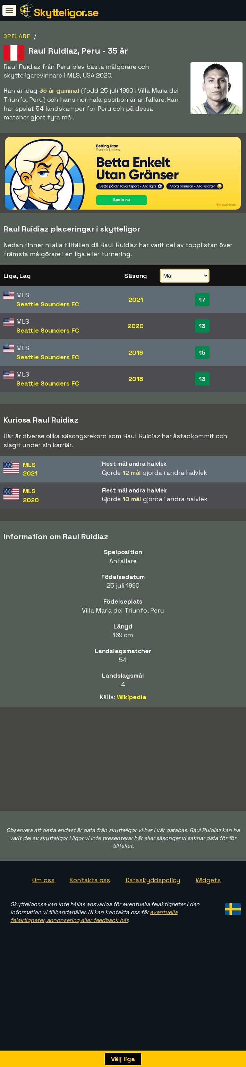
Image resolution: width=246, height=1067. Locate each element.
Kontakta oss (89, 906)
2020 (136, 326)
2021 (135, 300)
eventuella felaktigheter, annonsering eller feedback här (93, 941)
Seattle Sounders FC (47, 304)
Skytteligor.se (66, 12)
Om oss (43, 906)
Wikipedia (131, 697)
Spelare (17, 36)
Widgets (208, 906)
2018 (135, 379)
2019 (135, 352)
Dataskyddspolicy (152, 906)
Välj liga (123, 1059)
